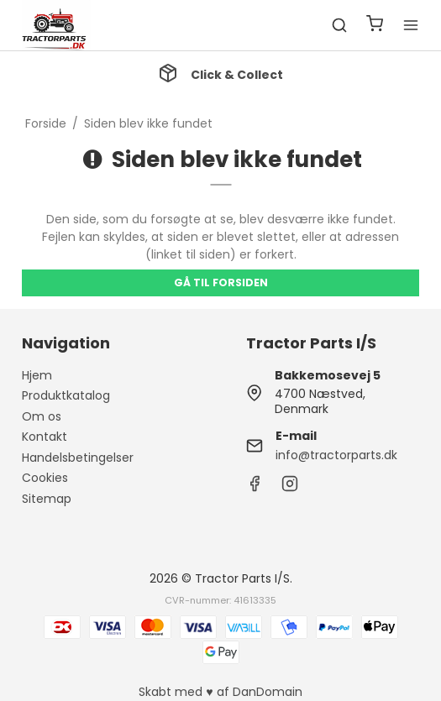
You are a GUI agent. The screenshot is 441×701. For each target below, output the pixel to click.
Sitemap (46, 498)
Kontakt (44, 436)
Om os (41, 416)
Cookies (45, 477)
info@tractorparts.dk (336, 455)
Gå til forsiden (221, 282)
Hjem (37, 375)
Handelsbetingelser (78, 457)
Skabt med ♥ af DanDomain (220, 691)
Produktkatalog (66, 395)
